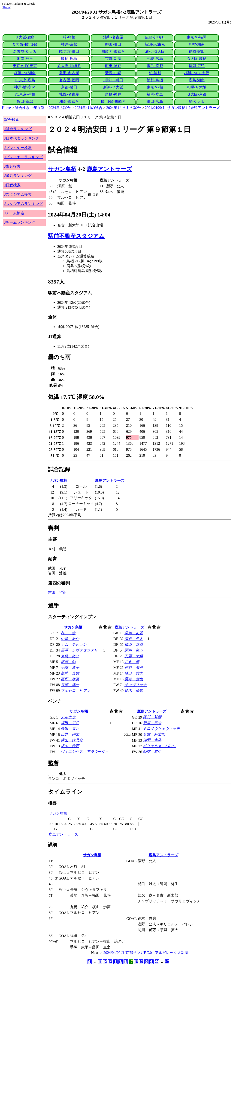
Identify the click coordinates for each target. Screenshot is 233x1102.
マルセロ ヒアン (75, 691)
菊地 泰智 (70, 673)
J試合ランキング (18, 129)
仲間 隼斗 (152, 740)
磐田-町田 (113, 44)
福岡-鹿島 (155, 94)
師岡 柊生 (152, 752)
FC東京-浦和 (25, 94)
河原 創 (68, 662)
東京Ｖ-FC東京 (25, 66)
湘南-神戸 (25, 59)
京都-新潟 (113, 59)
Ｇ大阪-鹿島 (25, 37)
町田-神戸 (113, 66)
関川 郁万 (133, 650)
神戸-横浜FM (24, 87)
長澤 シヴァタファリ (79, 650)
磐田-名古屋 (69, 73)
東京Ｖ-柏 (155, 87)
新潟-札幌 (113, 73)
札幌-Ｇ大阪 (196, 87)
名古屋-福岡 (69, 80)
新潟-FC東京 (155, 44)
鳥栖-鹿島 (69, 59)
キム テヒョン (74, 644)
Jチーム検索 (14, 213)
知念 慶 (131, 662)
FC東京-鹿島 (25, 80)
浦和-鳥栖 (155, 80)
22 (157, 962)
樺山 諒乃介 (72, 740)
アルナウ (68, 717)
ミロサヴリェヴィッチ (161, 729)
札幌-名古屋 (69, 94)
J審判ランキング (18, 176)
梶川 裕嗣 (152, 717)
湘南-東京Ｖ (69, 101)
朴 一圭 (68, 633)
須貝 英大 (152, 723)
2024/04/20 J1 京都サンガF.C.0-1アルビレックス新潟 (145, 953)
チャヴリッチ (135, 685)
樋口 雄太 (133, 673)
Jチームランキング (19, 222)
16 (125, 962)
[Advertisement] (94, 1001)
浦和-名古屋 (113, 37)
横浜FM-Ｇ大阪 (196, 73)
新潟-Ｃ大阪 (113, 87)
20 (146, 962)
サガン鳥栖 (62, 169)
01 (89, 962)
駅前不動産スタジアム (76, 236)
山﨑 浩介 (70, 639)
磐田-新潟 (25, 101)
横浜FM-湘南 (24, 73)
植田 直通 (133, 644)
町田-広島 (155, 101)
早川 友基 (133, 633)
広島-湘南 (197, 80)
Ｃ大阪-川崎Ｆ (69, 66)
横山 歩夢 (70, 746)
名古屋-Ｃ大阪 (24, 51)
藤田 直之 (70, 729)
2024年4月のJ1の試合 (123, 108)
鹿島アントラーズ (109, 169)
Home (6, 7)
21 (151, 962)
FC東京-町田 (69, 51)
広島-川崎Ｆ (155, 37)
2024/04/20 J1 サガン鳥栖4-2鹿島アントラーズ (182, 108)
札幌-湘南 (197, 44)
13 (110, 962)
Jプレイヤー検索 (18, 148)
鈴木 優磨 (133, 691)
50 (167, 962)
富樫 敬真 (70, 679)
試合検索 (22, 108)
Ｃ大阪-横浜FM (24, 44)
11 (100, 962)
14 (115, 962)
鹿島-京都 (155, 66)
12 (105, 962)
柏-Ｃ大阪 (197, 101)
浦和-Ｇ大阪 (155, 51)
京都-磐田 (69, 87)
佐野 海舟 (133, 667)
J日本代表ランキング (21, 138)
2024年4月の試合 (88, 108)
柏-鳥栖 (69, 37)
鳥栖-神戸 (113, 94)
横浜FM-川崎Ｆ (113, 101)
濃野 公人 (133, 639)
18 (136, 962)
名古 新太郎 (154, 734)
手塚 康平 (70, 667)
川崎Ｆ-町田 (113, 80)
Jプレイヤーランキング (23, 157)
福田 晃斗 (70, 723)
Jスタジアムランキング (23, 204)
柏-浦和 (155, 73)
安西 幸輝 (133, 656)
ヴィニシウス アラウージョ (85, 752)
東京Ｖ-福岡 (196, 37)
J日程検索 (12, 185)
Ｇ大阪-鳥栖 (196, 59)
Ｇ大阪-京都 (196, 94)
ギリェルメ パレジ (159, 746)
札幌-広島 (155, 59)
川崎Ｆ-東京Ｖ (113, 51)
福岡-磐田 (197, 51)
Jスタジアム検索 (18, 194)
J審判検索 (12, 166)
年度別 (39, 108)
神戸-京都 (69, 44)
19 (141, 962)
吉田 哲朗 (57, 592)
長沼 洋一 (70, 685)
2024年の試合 (59, 108)
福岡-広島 (197, 66)
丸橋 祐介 (70, 656)
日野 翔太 (70, 734)
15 (120, 962)
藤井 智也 (133, 679)
